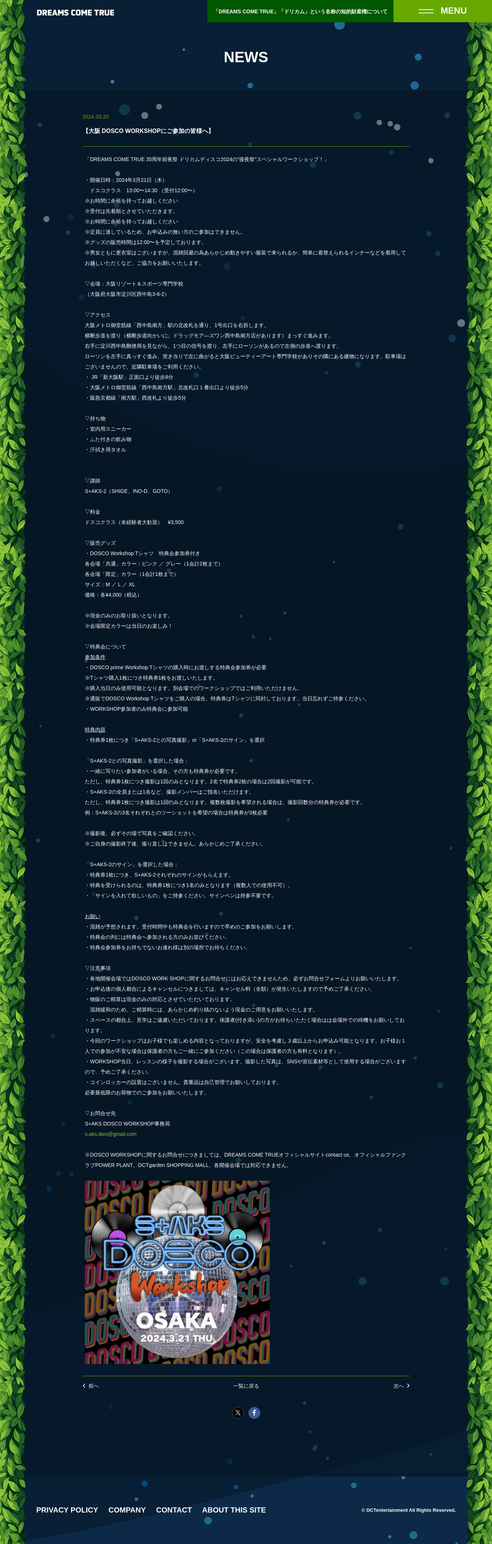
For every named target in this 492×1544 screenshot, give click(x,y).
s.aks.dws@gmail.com (110, 1134)
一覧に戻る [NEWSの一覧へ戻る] (246, 1386)
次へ (399, 1386)
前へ (93, 1386)
